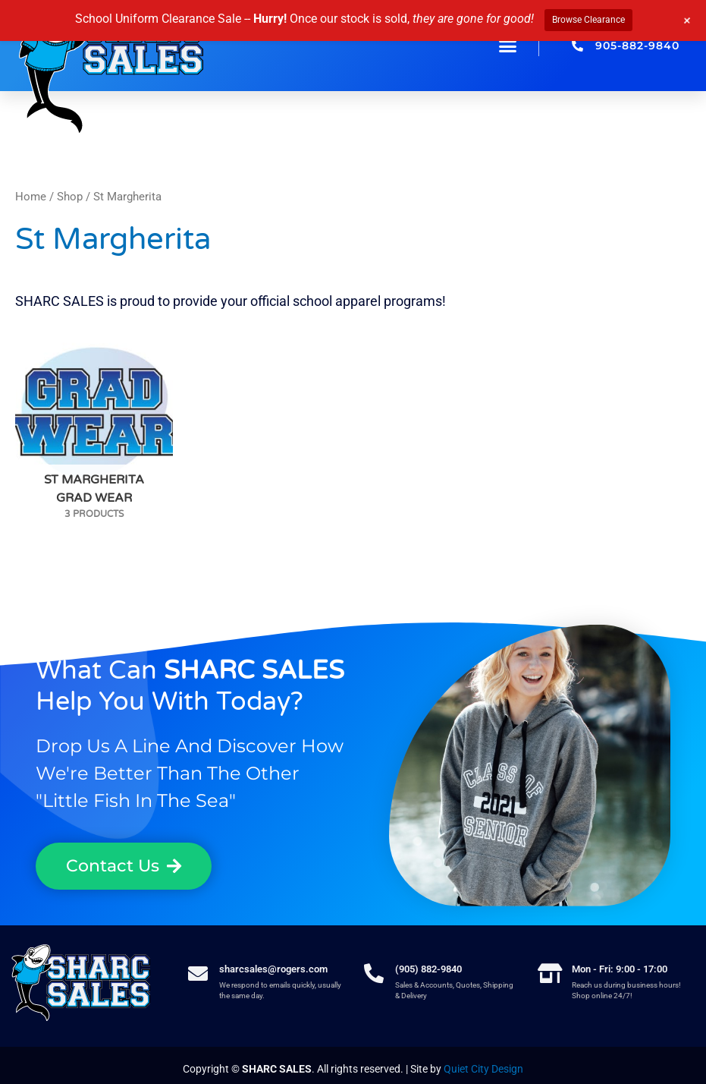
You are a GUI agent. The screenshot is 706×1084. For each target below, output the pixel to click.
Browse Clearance (588, 19)
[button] (508, 45)
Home (30, 196)
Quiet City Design (483, 1069)
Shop (70, 196)
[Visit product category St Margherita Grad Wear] (94, 412)
